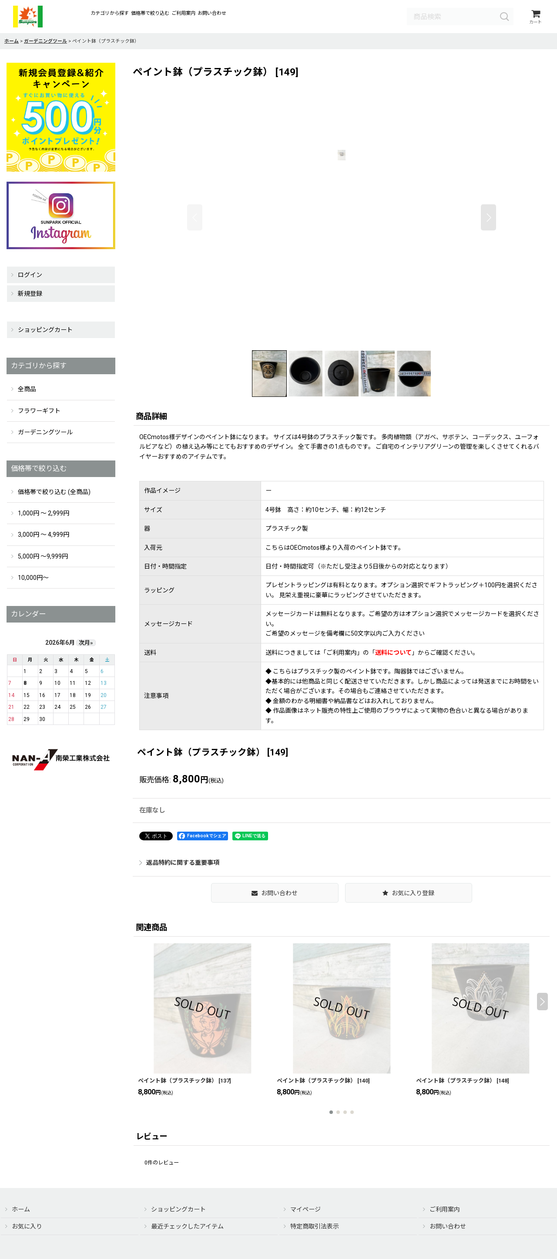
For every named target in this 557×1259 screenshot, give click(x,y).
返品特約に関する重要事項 (179, 863)
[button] (194, 218)
